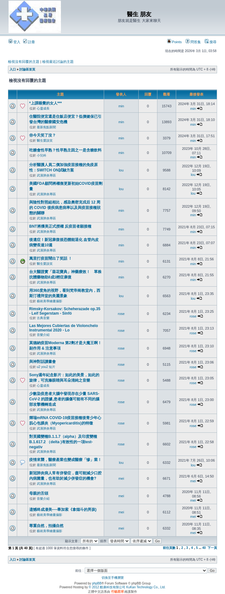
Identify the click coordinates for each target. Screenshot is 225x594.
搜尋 (210, 42)
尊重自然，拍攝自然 (46, 526)
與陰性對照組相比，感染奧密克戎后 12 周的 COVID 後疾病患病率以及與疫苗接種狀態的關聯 (65, 207)
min (121, 106)
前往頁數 (169, 548)
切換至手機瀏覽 (113, 577)
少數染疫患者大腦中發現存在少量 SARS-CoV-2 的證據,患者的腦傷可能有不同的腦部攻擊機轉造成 (64, 399)
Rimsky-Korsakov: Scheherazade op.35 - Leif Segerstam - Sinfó (64, 311)
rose (121, 314)
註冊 (29, 42)
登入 (14, 42)
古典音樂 (43, 318)
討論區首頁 (27, 69)
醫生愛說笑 (45, 140)
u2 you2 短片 (46, 367)
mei (121, 478)
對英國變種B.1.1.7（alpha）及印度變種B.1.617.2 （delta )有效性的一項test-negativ (63, 441)
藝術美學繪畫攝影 (49, 301)
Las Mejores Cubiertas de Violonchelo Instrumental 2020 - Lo (63, 328)
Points (174, 42)
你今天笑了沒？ (42, 135)
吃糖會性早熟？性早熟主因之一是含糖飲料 (65, 150)
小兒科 (41, 155)
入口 (13, 69)
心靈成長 (43, 108)
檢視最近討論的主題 (58, 61)
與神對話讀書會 (42, 361)
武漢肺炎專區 (46, 175)
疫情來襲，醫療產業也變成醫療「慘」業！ (65, 459)
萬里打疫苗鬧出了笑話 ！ (50, 258)
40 (204, 548)
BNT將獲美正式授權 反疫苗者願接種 (60, 226)
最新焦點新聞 (46, 127)
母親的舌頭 (38, 493)
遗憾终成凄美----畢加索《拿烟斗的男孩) (62, 509)
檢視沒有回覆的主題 (23, 61)
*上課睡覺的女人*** (45, 103)
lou (121, 170)
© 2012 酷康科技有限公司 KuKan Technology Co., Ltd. (127, 587)
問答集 (193, 42)
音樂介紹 (43, 335)
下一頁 (212, 548)
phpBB (97, 583)
